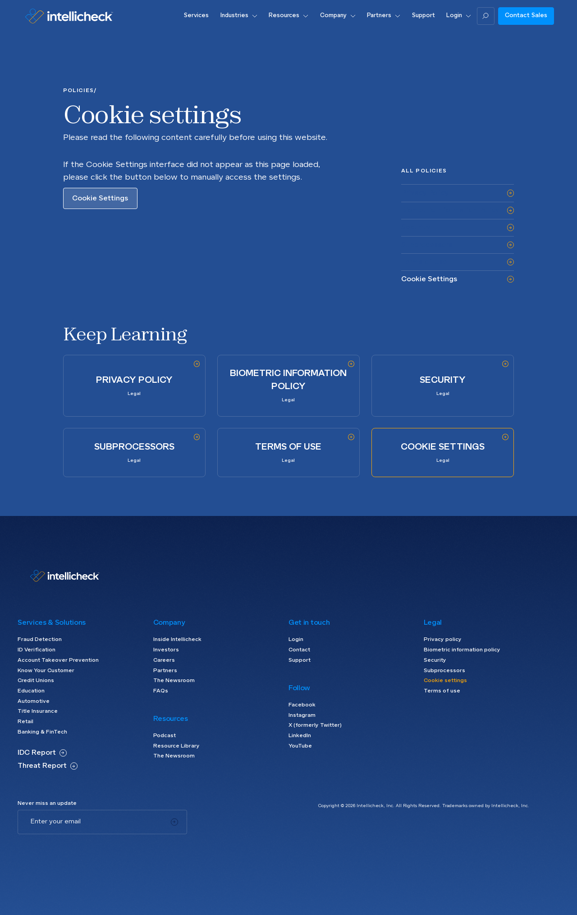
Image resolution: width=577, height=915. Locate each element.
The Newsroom (174, 680)
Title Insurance (38, 711)
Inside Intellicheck (177, 639)
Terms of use (442, 691)
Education (31, 691)
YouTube (300, 746)
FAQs (160, 691)
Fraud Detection (40, 639)
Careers (164, 660)
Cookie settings (445, 680)
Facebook (302, 705)
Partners (165, 670)
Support (299, 660)
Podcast (164, 736)
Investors (166, 650)
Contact (299, 650)
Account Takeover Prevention (58, 660)
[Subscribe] (174, 822)
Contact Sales (526, 16)
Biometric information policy (462, 650)
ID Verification (36, 650)
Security (435, 660)
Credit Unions (36, 680)
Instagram (302, 715)
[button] (239, 16)
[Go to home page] (69, 16)
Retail (25, 722)
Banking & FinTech (42, 732)
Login (295, 639)
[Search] (486, 16)
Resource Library (176, 746)
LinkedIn (299, 736)
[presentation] (86, 851)
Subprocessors (444, 670)
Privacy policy (443, 639)
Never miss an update (47, 803)
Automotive (34, 701)
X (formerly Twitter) (315, 725)
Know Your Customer (46, 670)
